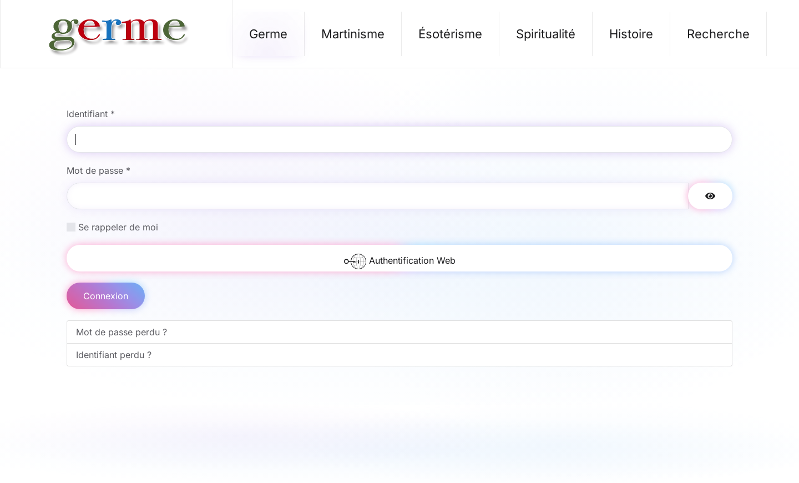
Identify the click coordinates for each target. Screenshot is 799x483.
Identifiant (91, 113)
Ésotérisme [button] (450, 34)
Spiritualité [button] (545, 34)
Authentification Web (400, 260)
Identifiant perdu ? (113, 354)
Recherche (718, 34)
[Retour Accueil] (116, 34)
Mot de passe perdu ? (121, 332)
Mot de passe (98, 170)
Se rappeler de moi (118, 227)
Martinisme (353, 34)
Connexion (105, 295)
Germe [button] (268, 34)
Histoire (631, 34)
